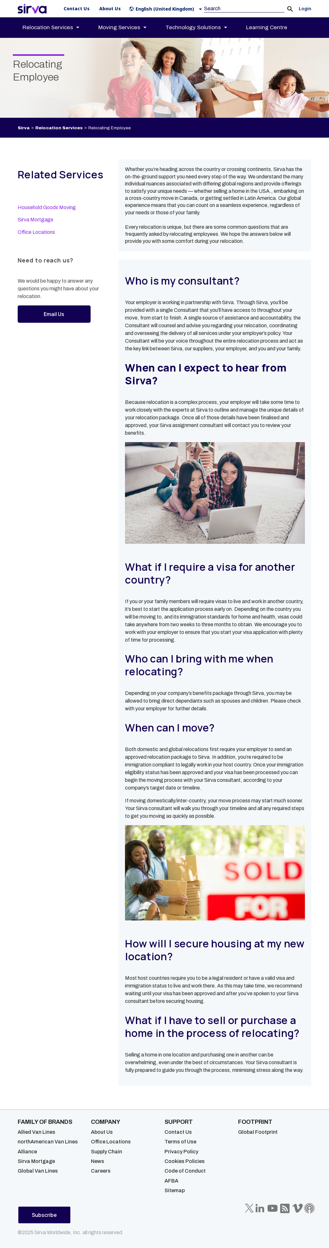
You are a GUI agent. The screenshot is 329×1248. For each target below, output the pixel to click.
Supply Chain (106, 1151)
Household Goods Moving (47, 207)
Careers (101, 1171)
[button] (167, 9)
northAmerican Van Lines (48, 1141)
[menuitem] (56, 27)
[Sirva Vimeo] (297, 1208)
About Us (102, 1132)
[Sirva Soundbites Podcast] (309, 1208)
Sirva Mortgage (35, 219)
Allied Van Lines (36, 1132)
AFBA (171, 1181)
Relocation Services (59, 127)
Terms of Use (180, 1141)
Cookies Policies (184, 1161)
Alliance (27, 1151)
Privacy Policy (181, 1151)
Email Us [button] (54, 314)
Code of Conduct (185, 1171)
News (97, 1161)
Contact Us (178, 1132)
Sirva (24, 127)
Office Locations (36, 232)
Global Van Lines (38, 1171)
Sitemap (174, 1190)
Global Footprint (258, 1132)
